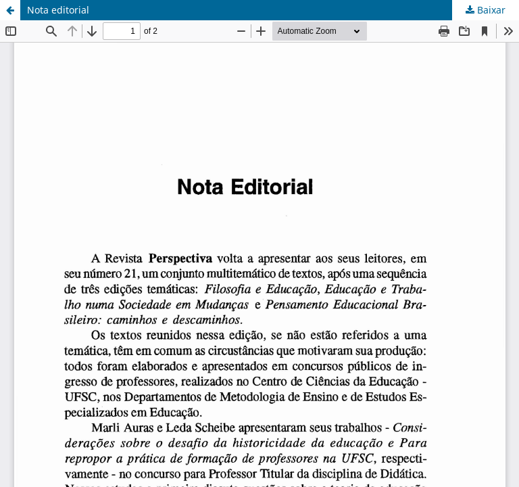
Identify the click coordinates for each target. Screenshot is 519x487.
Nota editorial (58, 9)
